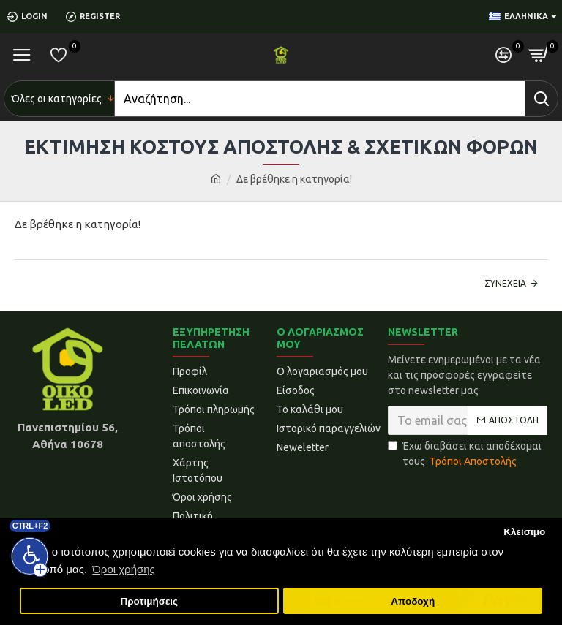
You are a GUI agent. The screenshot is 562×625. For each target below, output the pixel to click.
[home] (216, 179)
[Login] (33, 16)
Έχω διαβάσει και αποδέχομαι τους (465, 454)
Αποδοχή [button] (413, 601)
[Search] (320, 98)
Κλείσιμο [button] (524, 531)
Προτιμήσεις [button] (149, 601)
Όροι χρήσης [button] (123, 569)
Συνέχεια (505, 283)
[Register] (98, 16)
